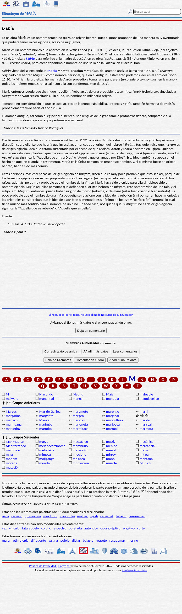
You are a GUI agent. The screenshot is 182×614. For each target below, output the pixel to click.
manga (78, 398)
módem (11, 459)
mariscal (146, 424)
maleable (146, 394)
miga (9, 454)
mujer (6, 540)
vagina (53, 540)
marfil (144, 411)
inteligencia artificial (134, 570)
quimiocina (33, 516)
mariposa (113, 424)
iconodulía (67, 516)
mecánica (147, 441)
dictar (76, 540)
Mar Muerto (15, 441)
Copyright (64, 566)
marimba (45, 424)
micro (144, 450)
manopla (112, 398)
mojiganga (46, 459)
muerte (111, 463)
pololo (65, 540)
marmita (45, 429)
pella (5, 516)
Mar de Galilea (50, 411)
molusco (79, 459)
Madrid (78, 394)
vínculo (14, 528)
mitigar (145, 454)
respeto (101, 540)
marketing (13, 429)
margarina (13, 416)
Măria (30, 58)
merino (132, 540)
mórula (44, 463)
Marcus (11, 411)
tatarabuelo (30, 528)
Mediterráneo (16, 446)
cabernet (106, 516)
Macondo (46, 394)
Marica (44, 420)
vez (4, 528)
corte (141, 528)
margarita (46, 416)
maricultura (114, 420)
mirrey (111, 454)
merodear (13, 450)
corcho (46, 528)
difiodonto (38, 540)
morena (11, 463)
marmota (146, 429)
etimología (20, 540)
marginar (112, 416)
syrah (94, 516)
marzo (43, 441)
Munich (145, 463)
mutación (12, 467)
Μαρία (52, 71)
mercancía (147, 446)
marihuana (14, 424)
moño (110, 459)
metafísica (46, 450)
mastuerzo (80, 441)
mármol (112, 429)
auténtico (91, 528)
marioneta (80, 424)
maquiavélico (149, 398)
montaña (146, 459)
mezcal (111, 450)
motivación (81, 463)
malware (12, 398)
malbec (82, 516)
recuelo (16, 516)
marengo (112, 411)
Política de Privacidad (43, 566)
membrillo (80, 446)
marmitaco (80, 429)
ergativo (129, 528)
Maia (110, 394)
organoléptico (110, 528)
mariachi (12, 420)
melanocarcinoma (52, 446)
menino (111, 446)
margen (78, 416)
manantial (46, 398)
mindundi (50, 516)
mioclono (79, 454)
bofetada (75, 528)
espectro (60, 528)
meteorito (80, 450)
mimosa (45, 454)
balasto (121, 516)
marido (145, 420)
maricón (79, 420)
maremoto (80, 411)
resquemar (137, 516)
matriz (111, 441)
